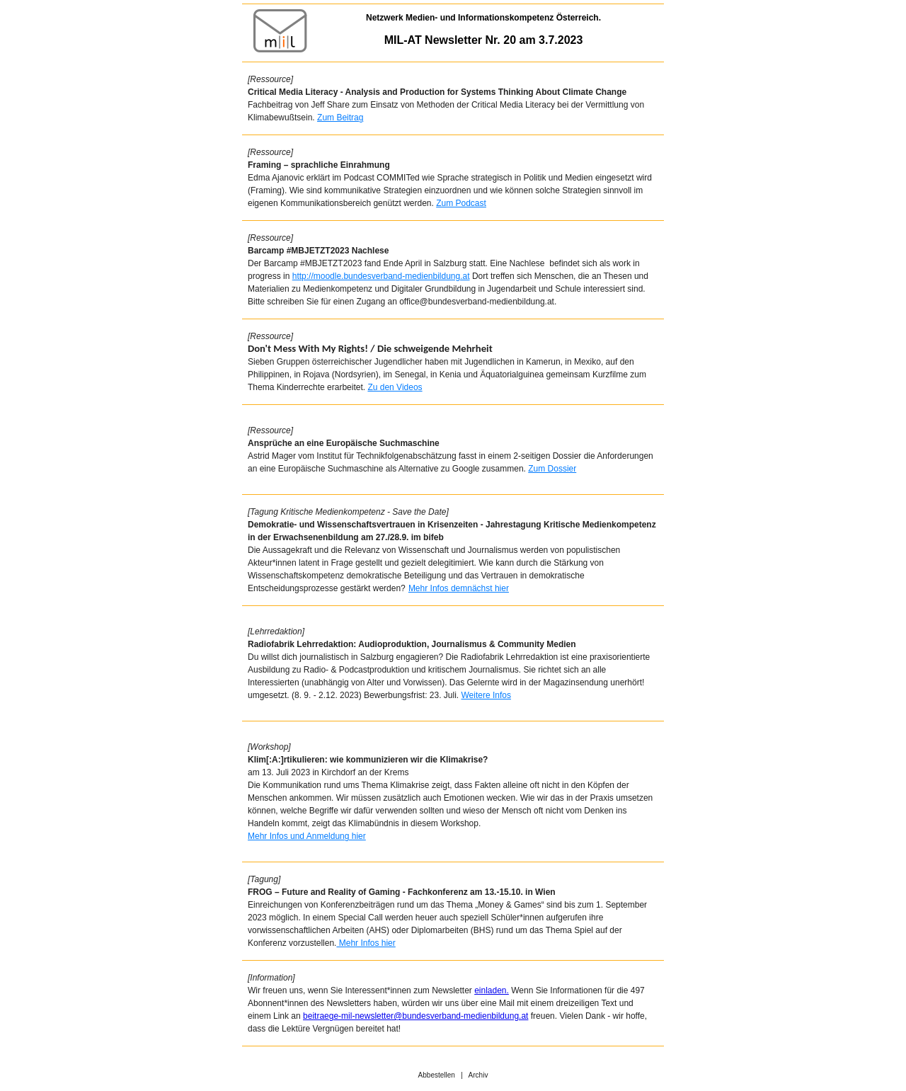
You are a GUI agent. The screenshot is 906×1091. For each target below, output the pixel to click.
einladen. (491, 990)
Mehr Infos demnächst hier (458, 588)
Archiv (478, 1075)
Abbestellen (436, 1075)
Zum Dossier (552, 469)
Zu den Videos (394, 387)
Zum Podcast (461, 203)
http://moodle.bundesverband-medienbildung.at (381, 276)
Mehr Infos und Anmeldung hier (307, 836)
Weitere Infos (485, 695)
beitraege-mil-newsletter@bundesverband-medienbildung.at (415, 1016)
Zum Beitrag (340, 117)
